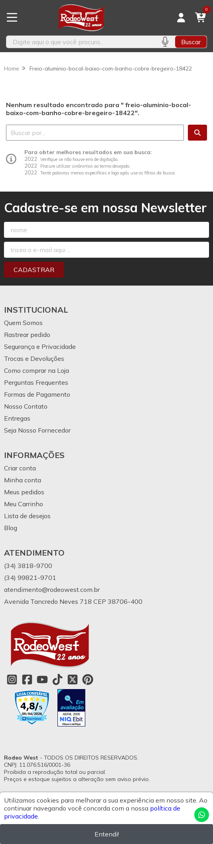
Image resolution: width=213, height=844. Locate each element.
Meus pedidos (24, 492)
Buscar (191, 42)
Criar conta (20, 468)
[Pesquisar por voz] (165, 42)
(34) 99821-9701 (30, 578)
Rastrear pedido (27, 335)
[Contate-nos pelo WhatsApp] (201, 814)
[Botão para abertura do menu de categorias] (12, 17)
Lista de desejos (27, 516)
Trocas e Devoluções (34, 358)
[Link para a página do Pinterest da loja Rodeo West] (87, 679)
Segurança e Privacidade (40, 347)
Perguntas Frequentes (36, 382)
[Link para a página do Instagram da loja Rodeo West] (12, 679)
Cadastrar (34, 270)
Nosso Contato (25, 406)
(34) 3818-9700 (28, 566)
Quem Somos (23, 323)
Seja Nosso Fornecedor (37, 430)
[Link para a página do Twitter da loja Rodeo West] (72, 679)
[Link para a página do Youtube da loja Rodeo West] (42, 679)
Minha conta (22, 480)
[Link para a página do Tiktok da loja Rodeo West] (57, 679)
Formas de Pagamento (37, 394)
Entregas (17, 418)
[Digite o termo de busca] (80, 42)
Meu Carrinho (23, 504)
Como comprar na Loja (36, 370)
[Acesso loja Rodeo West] (181, 17)
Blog (10, 528)
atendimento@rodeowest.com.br (52, 589)
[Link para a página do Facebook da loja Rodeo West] (27, 679)
